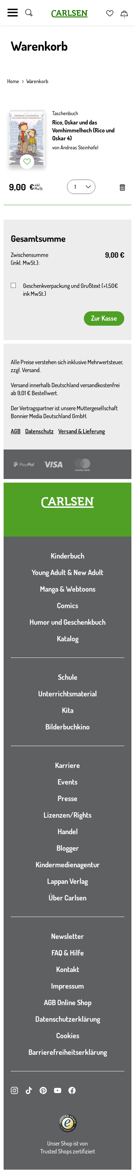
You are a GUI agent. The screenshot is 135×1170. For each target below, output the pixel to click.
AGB (16, 431)
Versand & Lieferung (81, 431)
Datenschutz (39, 431)
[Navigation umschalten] (13, 13)
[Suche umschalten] (29, 12)
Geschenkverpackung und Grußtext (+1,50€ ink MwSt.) (70, 289)
